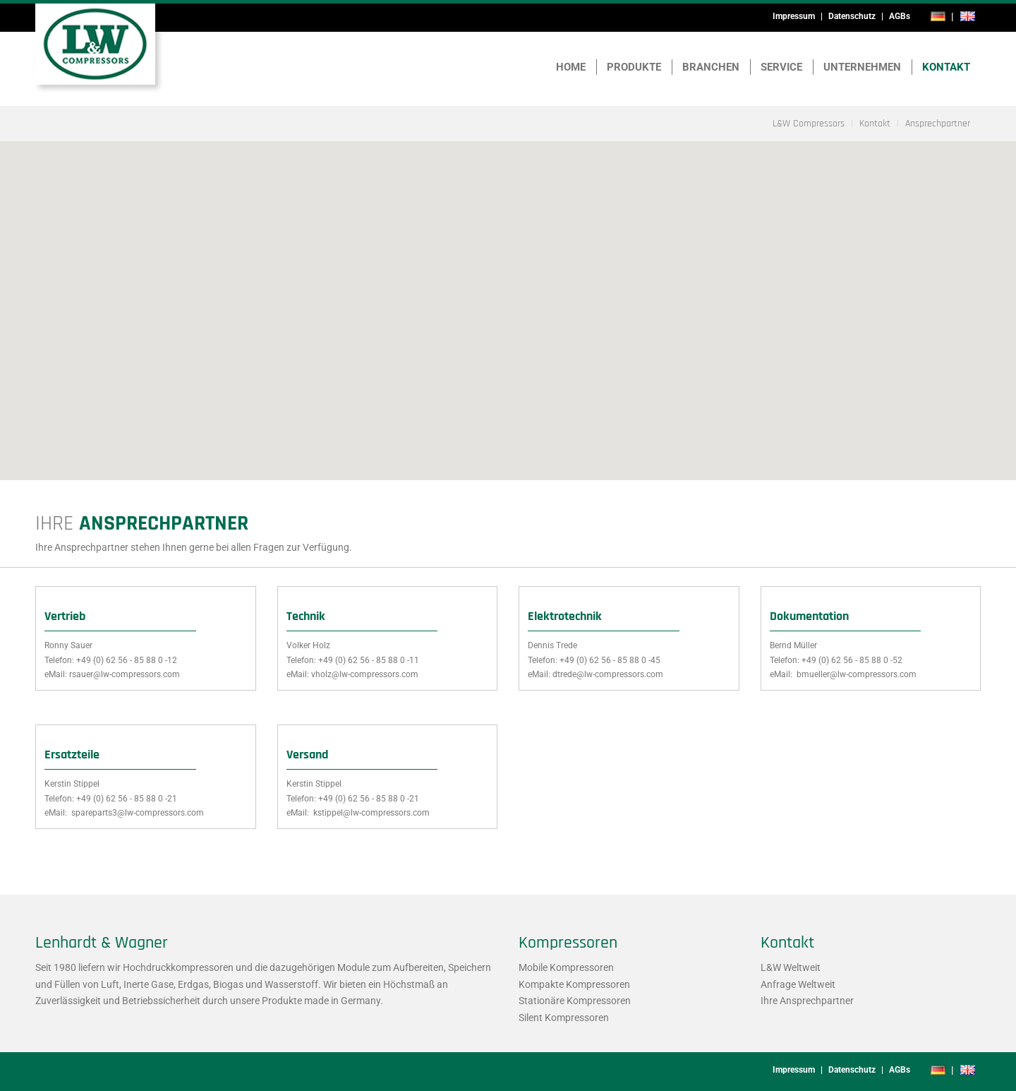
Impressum (794, 16)
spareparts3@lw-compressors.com (136, 813)
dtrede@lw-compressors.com (607, 674)
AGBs (899, 16)
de (938, 16)
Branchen (710, 67)
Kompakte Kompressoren (574, 984)
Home (571, 67)
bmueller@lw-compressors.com (855, 674)
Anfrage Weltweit (798, 984)
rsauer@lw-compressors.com (124, 674)
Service (781, 67)
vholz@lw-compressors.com (364, 674)
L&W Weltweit (791, 967)
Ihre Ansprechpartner (807, 1000)
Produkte (634, 67)
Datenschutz (852, 16)
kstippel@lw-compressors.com (370, 813)
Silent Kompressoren (564, 1017)
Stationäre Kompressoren (575, 1000)
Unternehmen (862, 67)
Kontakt (946, 67)
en (967, 16)
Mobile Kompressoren (566, 967)
